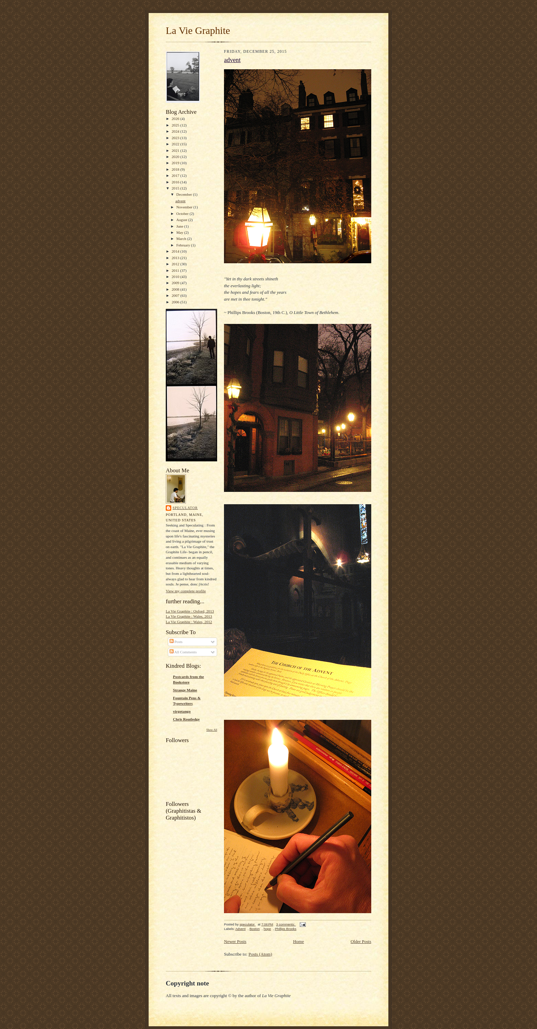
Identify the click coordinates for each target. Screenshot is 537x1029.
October (183, 213)
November (184, 207)
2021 (176, 150)
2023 (176, 138)
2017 (176, 175)
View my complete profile (186, 591)
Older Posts (361, 941)
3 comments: (286, 924)
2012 (176, 264)
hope (267, 929)
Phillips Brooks (285, 929)
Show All (212, 729)
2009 (176, 283)
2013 (176, 258)
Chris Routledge (186, 719)
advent (180, 201)
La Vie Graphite (198, 30)
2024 (176, 131)
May (180, 232)
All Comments (183, 652)
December (184, 194)
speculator (185, 508)
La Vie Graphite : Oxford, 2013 (190, 611)
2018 (176, 169)
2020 (176, 157)
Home (298, 941)
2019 (176, 163)
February (183, 245)
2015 (176, 188)
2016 (176, 182)
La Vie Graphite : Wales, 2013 (189, 616)
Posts (176, 642)
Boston (254, 929)
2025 (176, 125)
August (182, 220)
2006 (176, 302)
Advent (240, 929)
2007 (176, 295)
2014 (176, 251)
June (180, 226)
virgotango (182, 711)
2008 (176, 289)
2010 (176, 277)
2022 (176, 144)
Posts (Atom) (260, 954)
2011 (176, 270)
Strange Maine (185, 690)
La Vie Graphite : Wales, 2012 (189, 622)
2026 (176, 119)
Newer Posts (235, 941)
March (181, 239)
